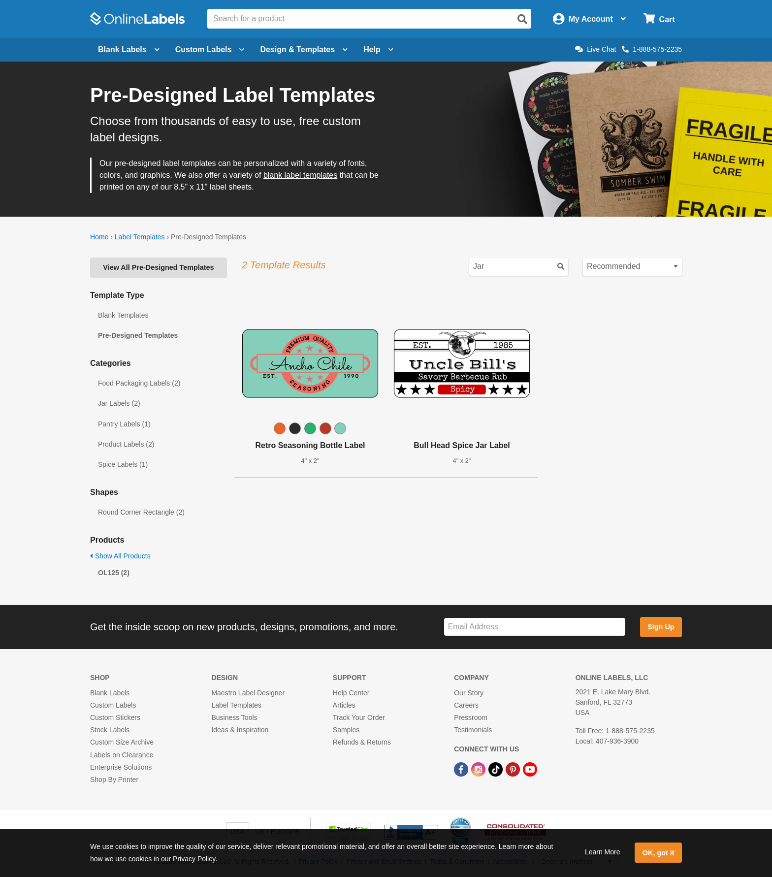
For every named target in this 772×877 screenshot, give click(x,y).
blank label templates (300, 175)
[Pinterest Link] (514, 769)
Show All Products (120, 556)
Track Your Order (359, 717)
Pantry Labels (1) (124, 424)
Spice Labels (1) (123, 464)
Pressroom (470, 717)
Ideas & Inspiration (239, 730)
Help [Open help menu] (378, 49)
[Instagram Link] (479, 769)
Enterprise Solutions (121, 767)
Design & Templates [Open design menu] (304, 49)
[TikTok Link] (496, 769)
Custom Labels (113, 705)
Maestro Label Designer (248, 693)
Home (99, 237)
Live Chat (595, 49)
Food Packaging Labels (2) (139, 383)
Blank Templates (123, 315)
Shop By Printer (114, 779)
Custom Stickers (115, 717)
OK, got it (659, 853)
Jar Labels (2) (119, 403)
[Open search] (522, 19)
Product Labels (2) (126, 444)
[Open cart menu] (659, 19)
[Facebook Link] (462, 769)
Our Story (468, 693)
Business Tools (234, 717)
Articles (344, 705)
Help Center (351, 693)
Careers (466, 705)
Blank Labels (109, 693)
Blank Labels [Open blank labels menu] (129, 49)
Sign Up (660, 627)
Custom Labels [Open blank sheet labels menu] (210, 49)
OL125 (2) (113, 573)
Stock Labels (109, 730)
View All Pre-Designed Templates (158, 267)
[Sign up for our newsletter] (534, 627)
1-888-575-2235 (652, 49)
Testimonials (473, 730)
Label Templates (140, 237)
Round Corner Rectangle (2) (141, 512)
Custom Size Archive (122, 742)
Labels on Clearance (121, 755)
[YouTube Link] (530, 769)
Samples (346, 730)
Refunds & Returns (362, 742)
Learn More (602, 852)
